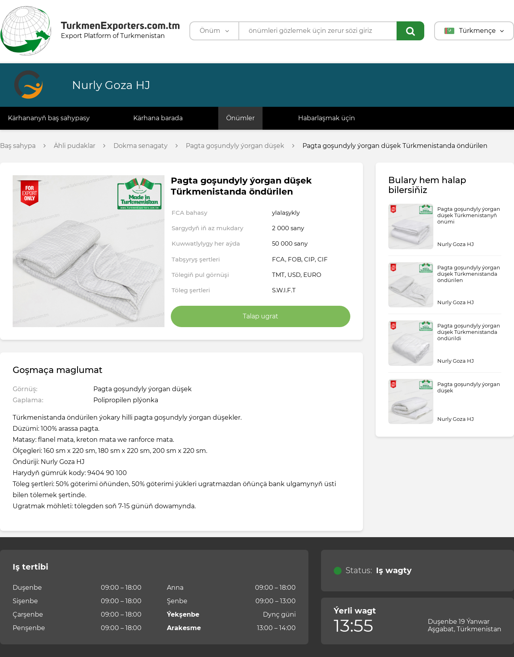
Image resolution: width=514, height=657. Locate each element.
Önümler (240, 118)
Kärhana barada (158, 118)
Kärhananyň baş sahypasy (49, 118)
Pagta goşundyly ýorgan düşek (235, 146)
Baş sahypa (18, 146)
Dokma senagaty (140, 146)
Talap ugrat (260, 316)
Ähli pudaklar (74, 146)
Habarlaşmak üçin (326, 118)
